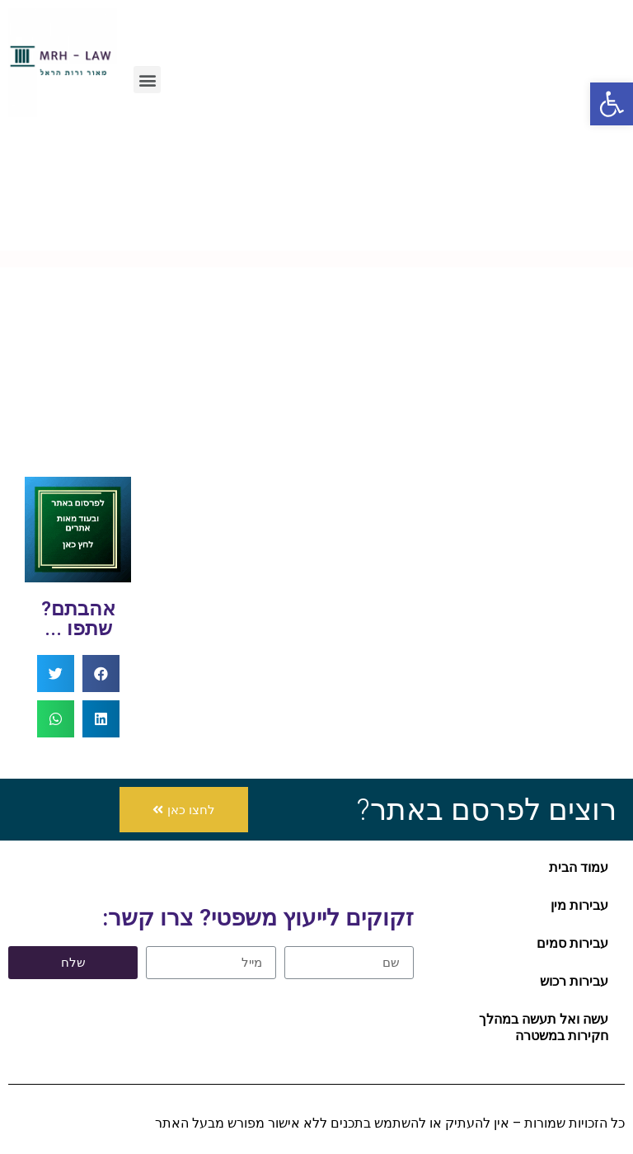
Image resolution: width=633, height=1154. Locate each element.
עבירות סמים (572, 943)
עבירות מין (579, 905)
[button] (184, 809)
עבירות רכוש (574, 981)
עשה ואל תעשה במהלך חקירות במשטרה (543, 1027)
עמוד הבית (578, 867)
